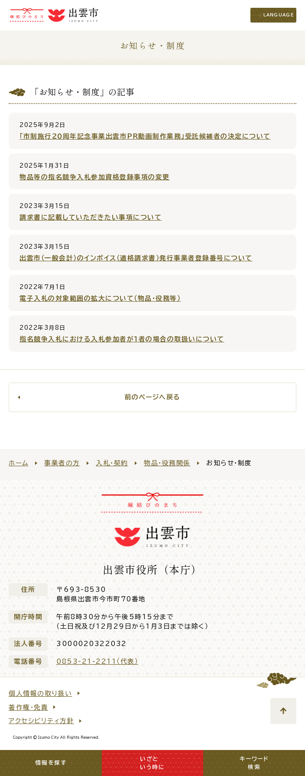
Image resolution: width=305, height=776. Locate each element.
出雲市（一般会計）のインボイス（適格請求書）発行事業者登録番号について (136, 258)
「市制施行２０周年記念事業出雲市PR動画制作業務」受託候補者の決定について (145, 136)
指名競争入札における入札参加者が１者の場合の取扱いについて (121, 339)
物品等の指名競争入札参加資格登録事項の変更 (94, 177)
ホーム (19, 463)
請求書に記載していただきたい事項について (90, 217)
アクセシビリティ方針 (41, 721)
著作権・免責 (28, 707)
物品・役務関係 (167, 463)
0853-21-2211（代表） (97, 661)
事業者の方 (62, 463)
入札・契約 (112, 463)
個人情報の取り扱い (40, 693)
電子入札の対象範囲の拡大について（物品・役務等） (100, 298)
